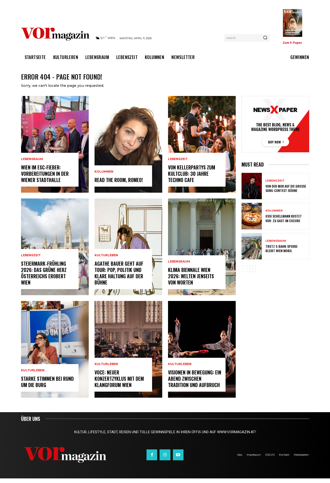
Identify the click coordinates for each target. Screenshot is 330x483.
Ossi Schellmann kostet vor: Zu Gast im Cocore (283, 223)
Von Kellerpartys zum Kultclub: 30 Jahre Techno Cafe (191, 178)
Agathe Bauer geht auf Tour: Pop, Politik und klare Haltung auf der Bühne (119, 277)
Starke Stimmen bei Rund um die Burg (47, 386)
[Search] (265, 38)
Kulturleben (32, 374)
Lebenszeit (31, 259)
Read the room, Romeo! (119, 184)
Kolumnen (104, 176)
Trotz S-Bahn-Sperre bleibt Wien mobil (281, 253)
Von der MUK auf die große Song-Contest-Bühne (285, 193)
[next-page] (252, 273)
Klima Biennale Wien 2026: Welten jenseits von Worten (191, 281)
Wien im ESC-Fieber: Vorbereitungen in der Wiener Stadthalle (45, 178)
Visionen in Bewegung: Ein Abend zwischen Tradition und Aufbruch (194, 383)
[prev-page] (245, 273)
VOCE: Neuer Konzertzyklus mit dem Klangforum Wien (119, 383)
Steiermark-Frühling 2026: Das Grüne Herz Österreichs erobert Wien (43, 277)
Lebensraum (32, 163)
